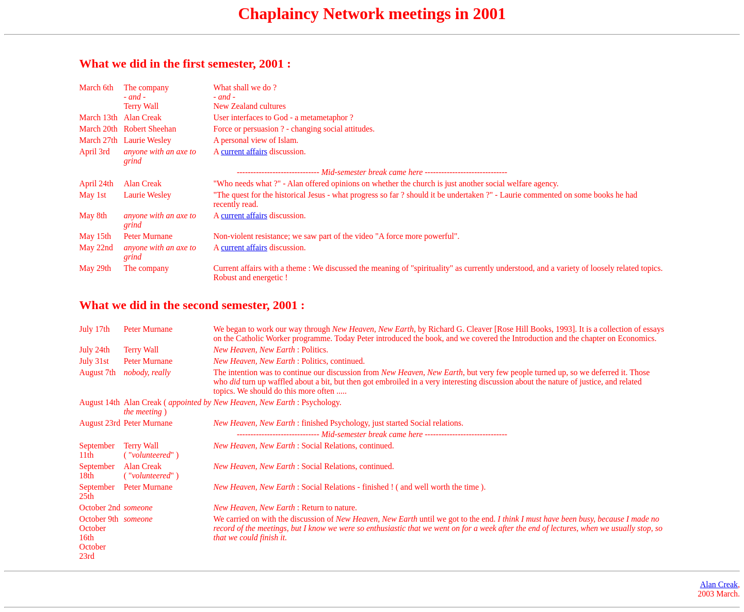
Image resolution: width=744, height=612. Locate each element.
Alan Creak (719, 584)
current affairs (244, 151)
